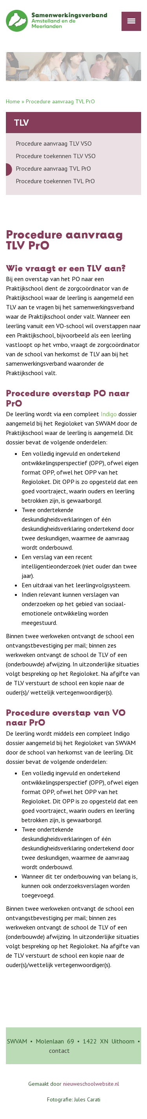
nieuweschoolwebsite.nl (91, 1083)
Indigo (109, 414)
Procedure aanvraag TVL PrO (53, 168)
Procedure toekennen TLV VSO (56, 156)
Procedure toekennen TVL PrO (55, 181)
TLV (21, 122)
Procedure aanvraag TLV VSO (54, 143)
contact (59, 1050)
